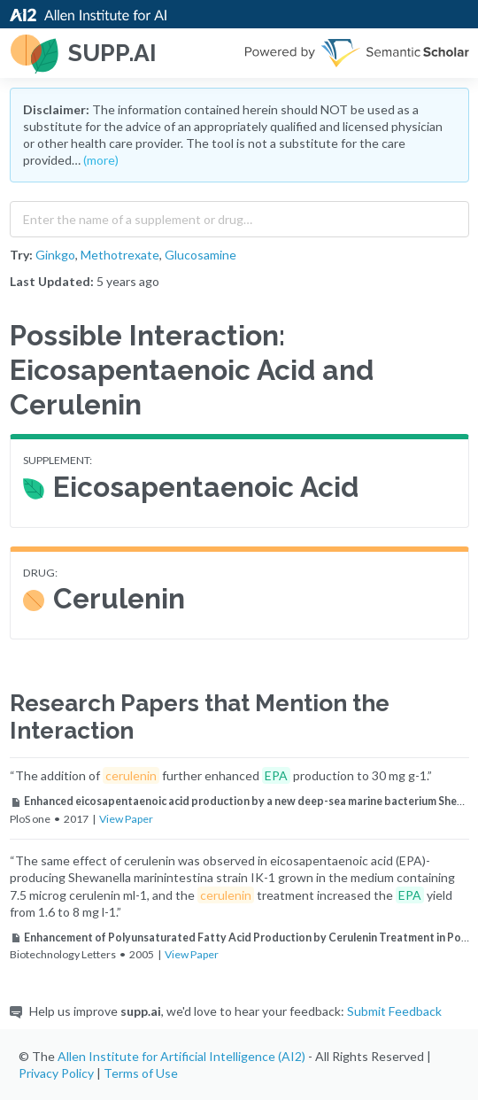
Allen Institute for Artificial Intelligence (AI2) (181, 1056)
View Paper (126, 818)
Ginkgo (55, 254)
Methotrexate (120, 254)
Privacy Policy (56, 1073)
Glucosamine (200, 254)
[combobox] (239, 215)
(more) (101, 159)
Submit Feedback (394, 1011)
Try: (21, 254)
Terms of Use (141, 1073)
